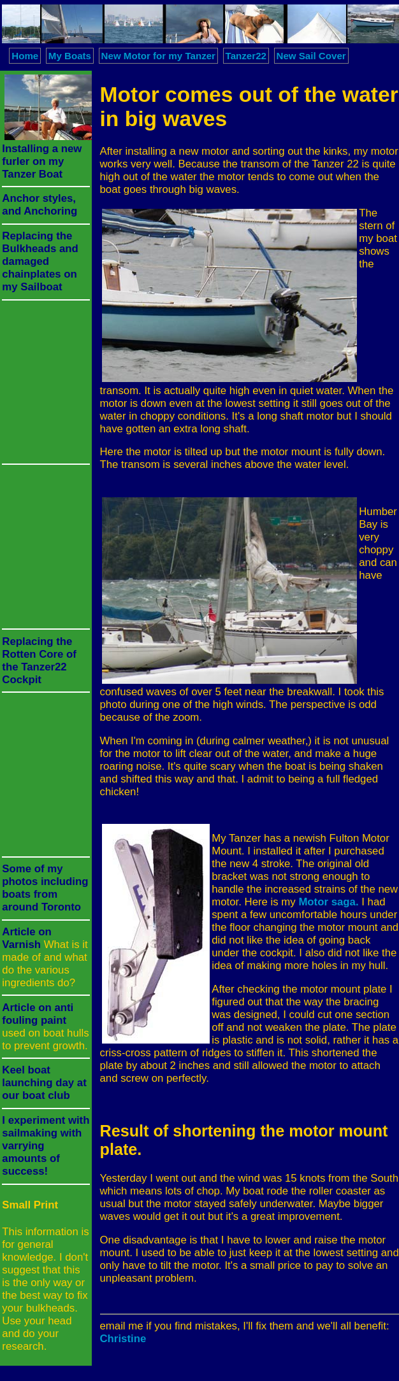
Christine (123, 1339)
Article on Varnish (26, 938)
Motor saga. (328, 902)
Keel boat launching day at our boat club (44, 1082)
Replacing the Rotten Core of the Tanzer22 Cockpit (39, 660)
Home (24, 55)
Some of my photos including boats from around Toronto (45, 888)
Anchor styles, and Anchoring (39, 204)
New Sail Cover (311, 55)
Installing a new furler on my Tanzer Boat (42, 161)
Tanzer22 (246, 55)
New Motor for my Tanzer (158, 55)
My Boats (69, 55)
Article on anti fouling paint (37, 1014)
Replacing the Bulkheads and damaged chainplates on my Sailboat (40, 261)
